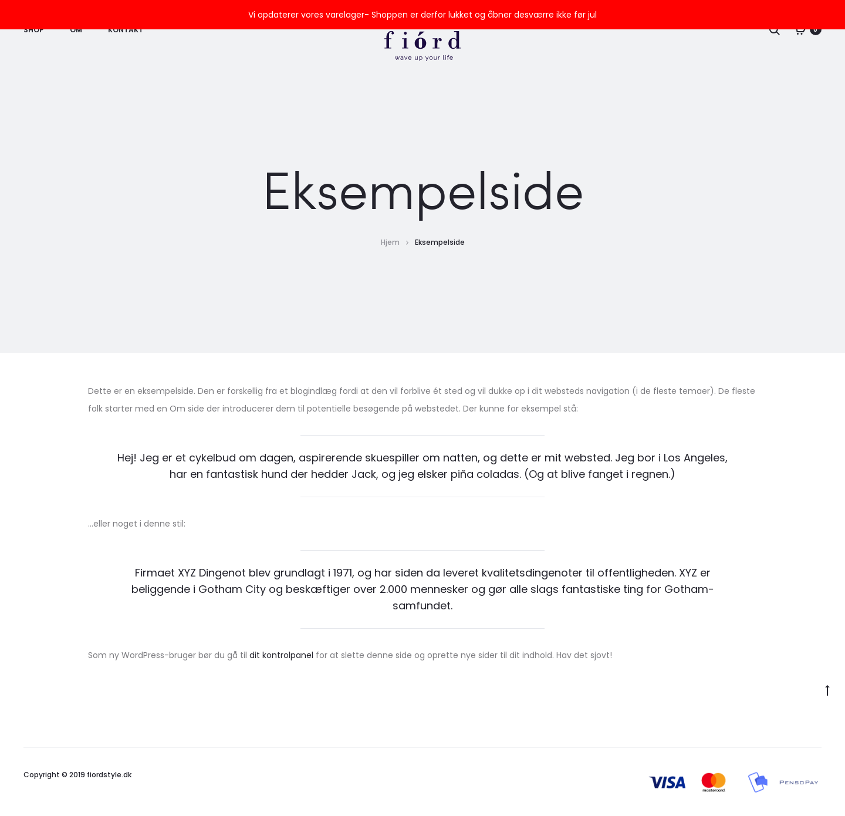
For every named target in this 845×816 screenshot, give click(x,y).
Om (76, 30)
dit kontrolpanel (281, 655)
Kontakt (125, 30)
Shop (33, 30)
